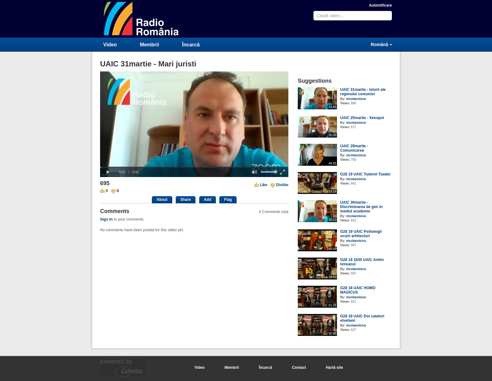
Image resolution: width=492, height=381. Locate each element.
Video (110, 44)
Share (185, 199)
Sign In (106, 219)
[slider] (194, 167)
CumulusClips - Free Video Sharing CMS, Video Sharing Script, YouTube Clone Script (141, 18)
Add (207, 199)
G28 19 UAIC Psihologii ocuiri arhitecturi (361, 233)
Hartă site (334, 367)
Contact (299, 367)
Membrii (149, 44)
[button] (108, 172)
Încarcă (191, 44)
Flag (228, 199)
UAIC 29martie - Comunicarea (354, 148)
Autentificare (380, 5)
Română (379, 44)
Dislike (282, 185)
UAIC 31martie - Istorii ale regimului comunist (363, 91)
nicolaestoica (356, 99)
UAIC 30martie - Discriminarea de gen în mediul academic (361, 206)
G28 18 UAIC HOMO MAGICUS (358, 290)
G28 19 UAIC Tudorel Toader (365, 174)
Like (263, 185)
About (162, 199)
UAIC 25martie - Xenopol (362, 118)
